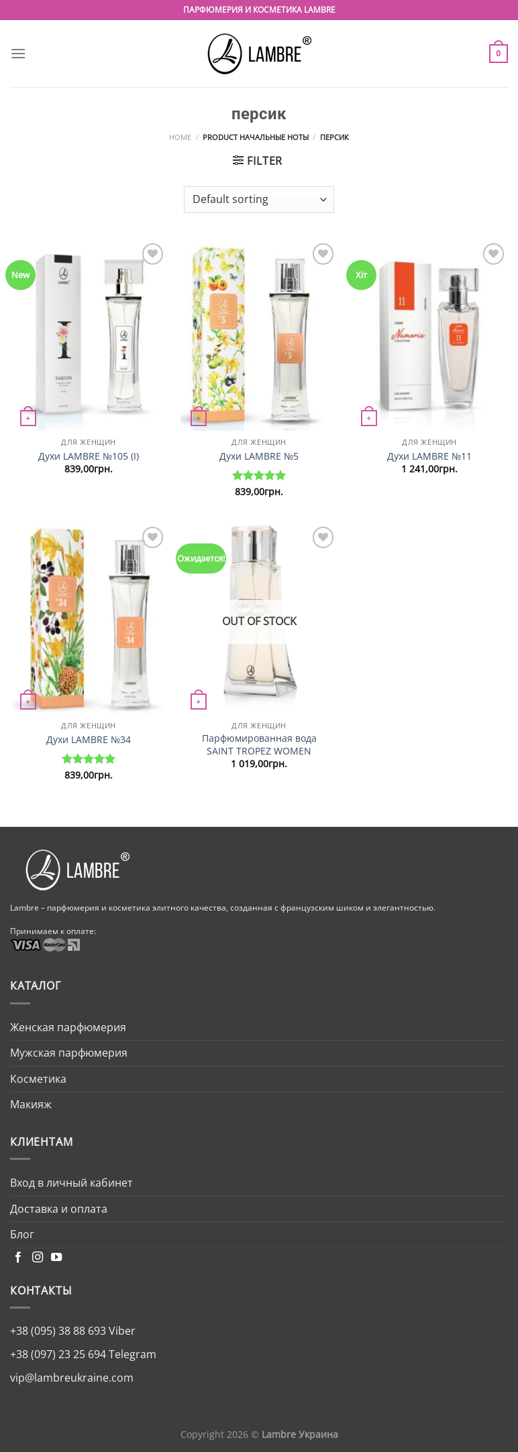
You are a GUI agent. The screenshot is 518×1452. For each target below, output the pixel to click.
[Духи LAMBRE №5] (259, 335)
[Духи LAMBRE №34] (88, 618)
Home (180, 137)
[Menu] (18, 53)
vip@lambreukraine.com (72, 1377)
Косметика (38, 1078)
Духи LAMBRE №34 (88, 740)
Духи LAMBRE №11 (429, 456)
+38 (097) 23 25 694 (58, 1354)
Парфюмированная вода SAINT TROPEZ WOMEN (259, 744)
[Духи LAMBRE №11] (429, 335)
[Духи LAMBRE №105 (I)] (88, 335)
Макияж (31, 1104)
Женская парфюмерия (68, 1027)
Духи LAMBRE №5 (259, 456)
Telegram (131, 1354)
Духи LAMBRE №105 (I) (88, 456)
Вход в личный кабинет (71, 1182)
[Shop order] (258, 199)
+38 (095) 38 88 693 (58, 1330)
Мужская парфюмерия (68, 1052)
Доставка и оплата (58, 1208)
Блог (22, 1234)
